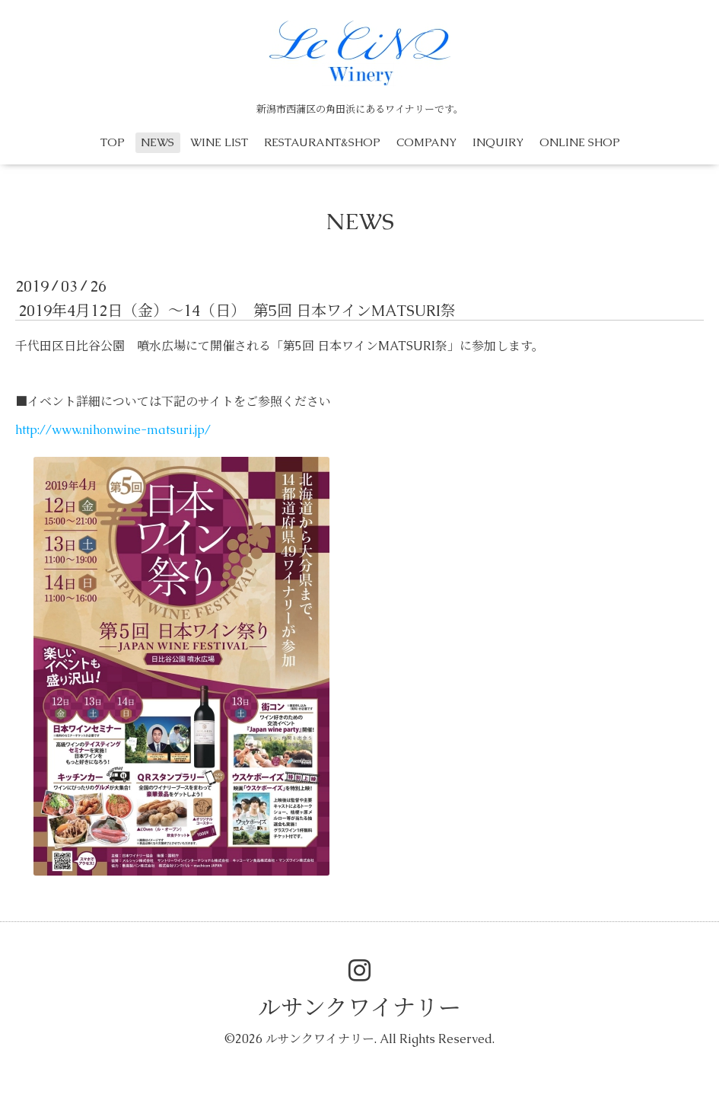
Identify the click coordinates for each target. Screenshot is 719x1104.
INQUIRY (497, 142)
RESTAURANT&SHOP (322, 142)
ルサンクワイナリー (359, 1008)
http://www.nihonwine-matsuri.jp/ (113, 430)
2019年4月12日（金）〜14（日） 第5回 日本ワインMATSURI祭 (237, 311)
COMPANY (426, 142)
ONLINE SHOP (579, 142)
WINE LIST (219, 142)
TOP (112, 142)
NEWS (157, 142)
